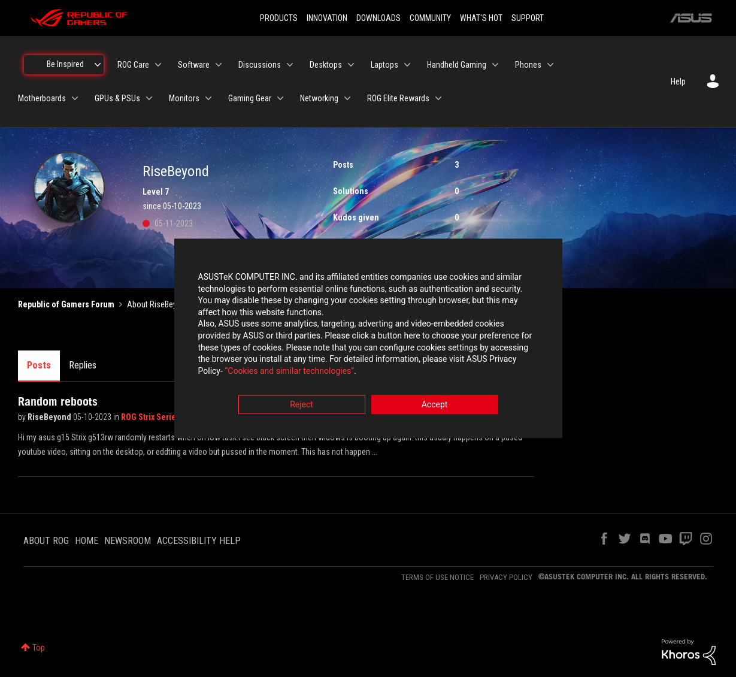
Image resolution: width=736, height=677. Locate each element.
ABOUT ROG (46, 540)
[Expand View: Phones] (550, 64)
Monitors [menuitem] (184, 98)
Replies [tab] (82, 365)
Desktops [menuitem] (326, 64)
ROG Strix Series (151, 417)
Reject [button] (301, 405)
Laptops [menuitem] (384, 64)
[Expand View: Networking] (347, 98)
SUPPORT (527, 18)
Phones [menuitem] (528, 64)
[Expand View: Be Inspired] (98, 64)
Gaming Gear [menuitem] (249, 98)
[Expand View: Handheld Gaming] (495, 64)
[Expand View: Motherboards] (75, 98)
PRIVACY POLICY (506, 577)
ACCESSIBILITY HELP (199, 540)
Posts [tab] (39, 365)
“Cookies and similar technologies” (289, 371)
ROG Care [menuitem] (133, 64)
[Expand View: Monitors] (208, 98)
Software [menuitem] (194, 64)
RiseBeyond (50, 417)
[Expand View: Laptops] (407, 64)
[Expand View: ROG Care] (158, 64)
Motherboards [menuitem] (42, 98)
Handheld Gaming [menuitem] (456, 64)
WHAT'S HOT (481, 18)
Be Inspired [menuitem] (65, 64)
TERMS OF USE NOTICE (437, 577)
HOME (86, 540)
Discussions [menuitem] (259, 64)
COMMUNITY (430, 18)
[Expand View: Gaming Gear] (280, 98)
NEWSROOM (127, 540)
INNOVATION (327, 18)
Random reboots (58, 401)
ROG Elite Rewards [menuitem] (398, 98)
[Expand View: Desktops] (351, 64)
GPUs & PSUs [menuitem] (117, 98)
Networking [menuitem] (319, 98)
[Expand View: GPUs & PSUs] (149, 98)
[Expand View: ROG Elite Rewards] (438, 98)
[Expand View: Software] (219, 64)
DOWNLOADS (378, 18)
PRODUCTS (279, 18)
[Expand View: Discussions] (290, 64)
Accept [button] (435, 405)
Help (678, 81)
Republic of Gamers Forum (66, 304)
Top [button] (38, 647)
